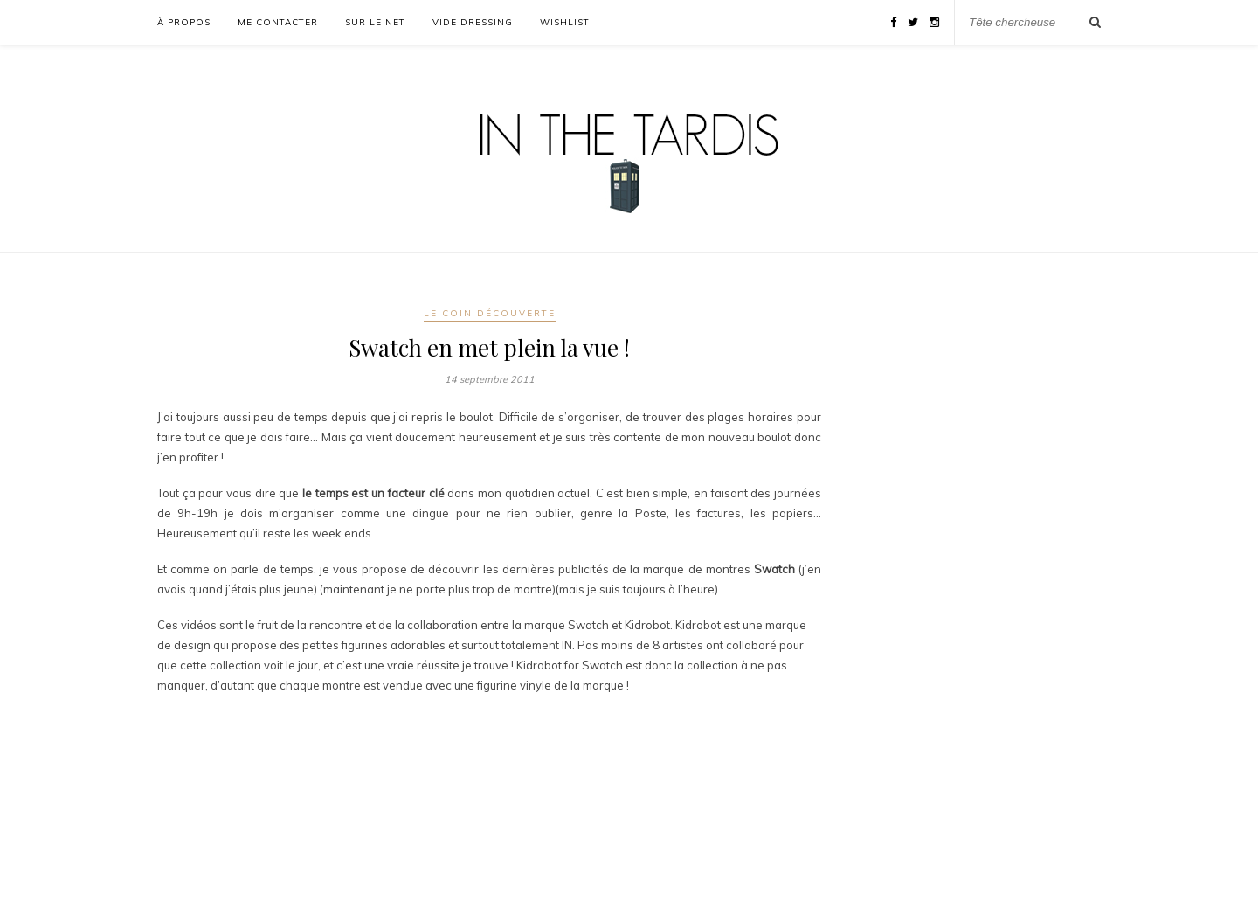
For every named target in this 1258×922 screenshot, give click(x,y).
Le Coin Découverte (490, 313)
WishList (565, 22)
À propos (184, 22)
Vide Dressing (472, 22)
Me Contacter (278, 22)
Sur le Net (375, 22)
